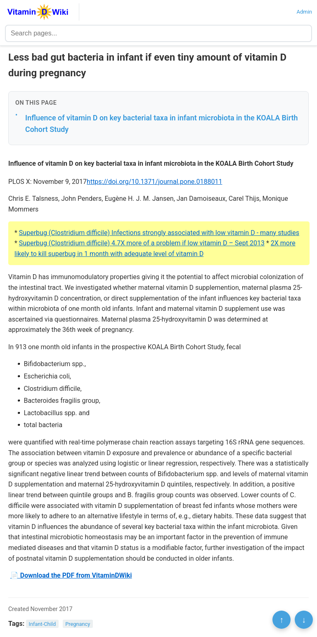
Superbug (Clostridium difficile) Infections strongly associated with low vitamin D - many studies (159, 233)
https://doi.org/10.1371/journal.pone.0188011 (154, 182)
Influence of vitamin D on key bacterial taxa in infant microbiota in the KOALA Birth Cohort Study (161, 123)
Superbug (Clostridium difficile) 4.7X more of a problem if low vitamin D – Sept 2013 (142, 243)
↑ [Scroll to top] (281, 619)
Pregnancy (77, 624)
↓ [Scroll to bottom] (304, 619)
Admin (304, 12)
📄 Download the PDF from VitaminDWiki (71, 575)
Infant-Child (42, 624)
